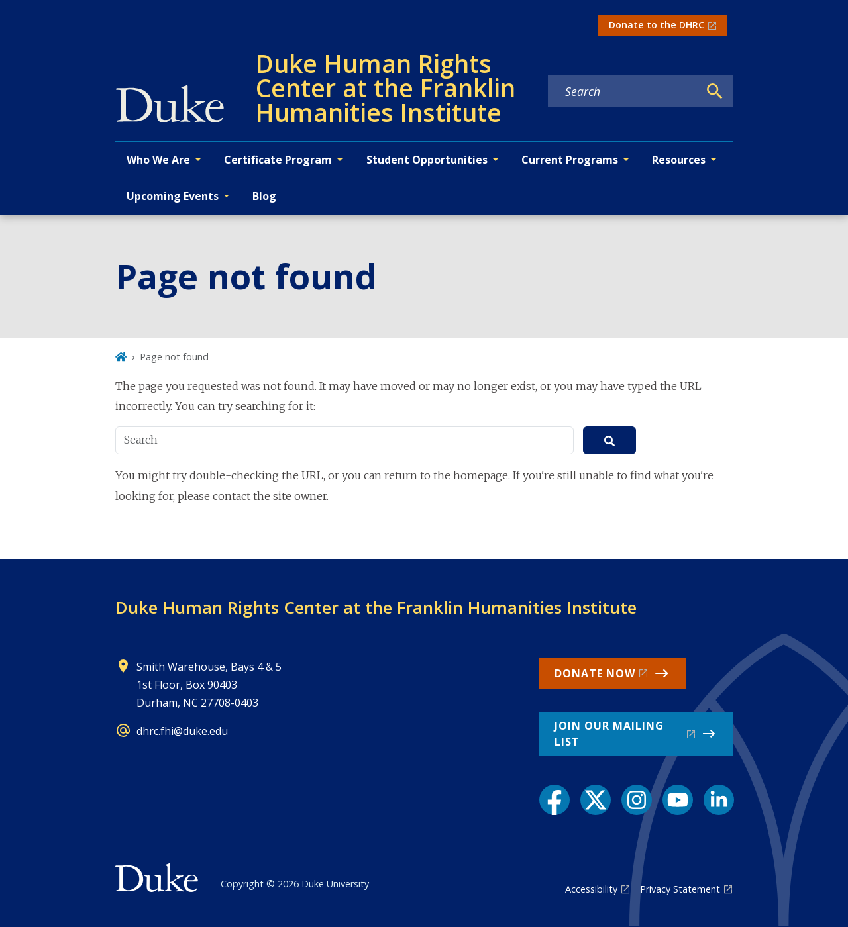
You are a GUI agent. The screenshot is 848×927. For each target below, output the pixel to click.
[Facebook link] (554, 800)
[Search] (715, 91)
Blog (264, 196)
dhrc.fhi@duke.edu (182, 731)
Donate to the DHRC (656, 25)
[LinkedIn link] (719, 800)
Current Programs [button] (569, 159)
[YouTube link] (677, 800)
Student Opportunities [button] (427, 159)
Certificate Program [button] (278, 159)
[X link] (595, 800)
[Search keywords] (623, 91)
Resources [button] (679, 159)
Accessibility (591, 889)
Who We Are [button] (158, 159)
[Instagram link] (636, 800)
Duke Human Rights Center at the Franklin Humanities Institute (376, 607)
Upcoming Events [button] (173, 196)
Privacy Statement (680, 889)
